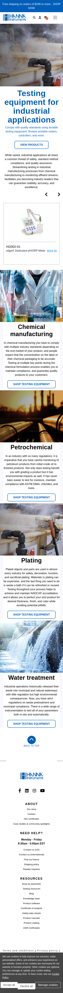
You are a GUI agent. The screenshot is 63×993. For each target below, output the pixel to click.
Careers (31, 814)
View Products (31, 144)
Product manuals (31, 918)
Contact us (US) (31, 849)
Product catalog (31, 923)
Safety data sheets (31, 913)
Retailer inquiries (31, 869)
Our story (31, 809)
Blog (31, 893)
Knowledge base (31, 898)
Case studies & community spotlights (31, 824)
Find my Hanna (31, 859)
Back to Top (31, 745)
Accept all (9, 984)
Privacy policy (47, 950)
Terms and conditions (18, 950)
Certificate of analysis (31, 908)
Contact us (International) (31, 854)
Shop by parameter (31, 884)
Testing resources (31, 888)
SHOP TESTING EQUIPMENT (31, 384)
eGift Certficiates (31, 928)
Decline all (26, 986)
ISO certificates (31, 819)
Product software (31, 903)
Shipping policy (31, 864)
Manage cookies (48, 984)
